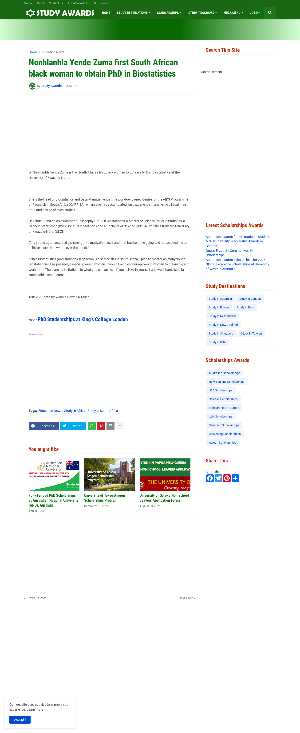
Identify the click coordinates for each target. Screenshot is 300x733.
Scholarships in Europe (224, 408)
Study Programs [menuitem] (201, 13)
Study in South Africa (102, 410)
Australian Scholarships (224, 373)
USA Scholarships (221, 390)
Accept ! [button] (20, 719)
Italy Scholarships (221, 416)
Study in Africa (74, 410)
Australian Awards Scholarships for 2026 (235, 260)
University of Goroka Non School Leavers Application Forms (164, 498)
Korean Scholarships (222, 442)
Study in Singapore (221, 333)
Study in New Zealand (223, 325)
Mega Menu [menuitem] (232, 13)
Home (28, 3)
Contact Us (56, 3)
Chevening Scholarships (225, 434)
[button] (259, 13)
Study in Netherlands (222, 316)
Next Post (185, 598)
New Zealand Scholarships (227, 381)
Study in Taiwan (251, 333)
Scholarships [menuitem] (168, 13)
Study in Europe (219, 307)
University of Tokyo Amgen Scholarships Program (104, 498)
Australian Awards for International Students (238, 237)
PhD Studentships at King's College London (83, 319)
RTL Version (101, 3)
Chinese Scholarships (223, 399)
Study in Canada (250, 298)
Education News (52, 52)
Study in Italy (245, 307)
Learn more (35, 709)
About (40, 3)
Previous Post (36, 598)
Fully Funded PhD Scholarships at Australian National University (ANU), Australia (53, 500)
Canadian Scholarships (224, 425)
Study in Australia (220, 298)
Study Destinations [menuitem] (132, 13)
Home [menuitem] (106, 13)
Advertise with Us (79, 3)
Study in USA (217, 342)
